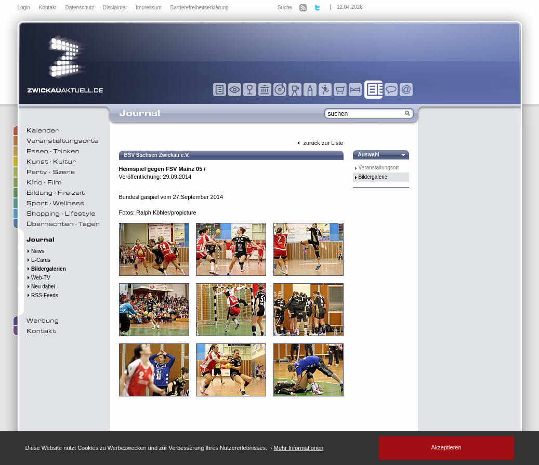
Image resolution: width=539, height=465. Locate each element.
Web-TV (38, 278)
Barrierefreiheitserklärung (199, 7)
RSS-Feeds (42, 295)
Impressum (149, 7)
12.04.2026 (350, 7)
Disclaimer (115, 7)
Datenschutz (80, 7)
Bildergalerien (46, 269)
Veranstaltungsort (379, 167)
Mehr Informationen (298, 448)
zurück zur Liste (319, 143)
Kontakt (48, 7)
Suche (285, 7)
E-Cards (38, 260)
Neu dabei (41, 286)
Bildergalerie (373, 177)
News (36, 251)
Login (25, 7)
